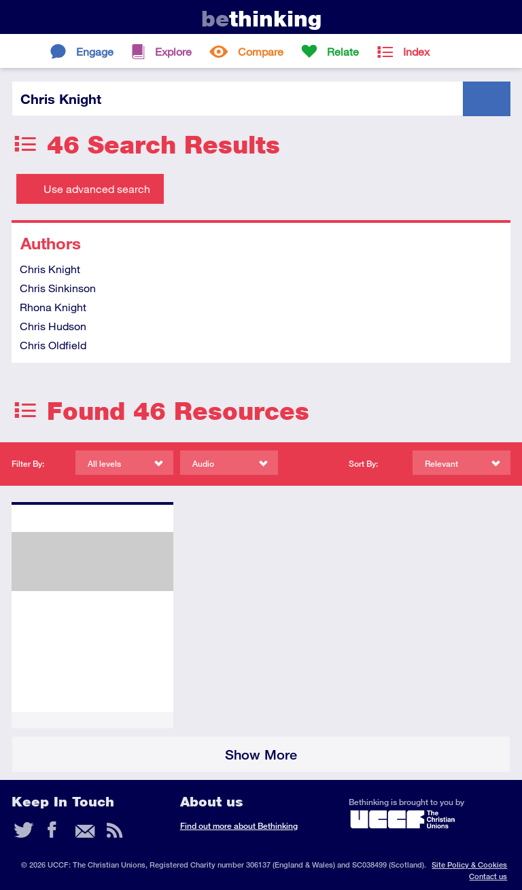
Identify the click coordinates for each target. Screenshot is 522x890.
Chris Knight (50, 268)
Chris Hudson (53, 325)
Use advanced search (97, 188)
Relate (343, 51)
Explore (173, 51)
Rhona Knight (53, 306)
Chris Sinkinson (58, 287)
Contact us (488, 876)
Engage (95, 51)
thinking (261, 18)
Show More (261, 754)
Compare (260, 51)
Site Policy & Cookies (469, 864)
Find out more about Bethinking (239, 826)
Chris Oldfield (53, 344)
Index (416, 51)
